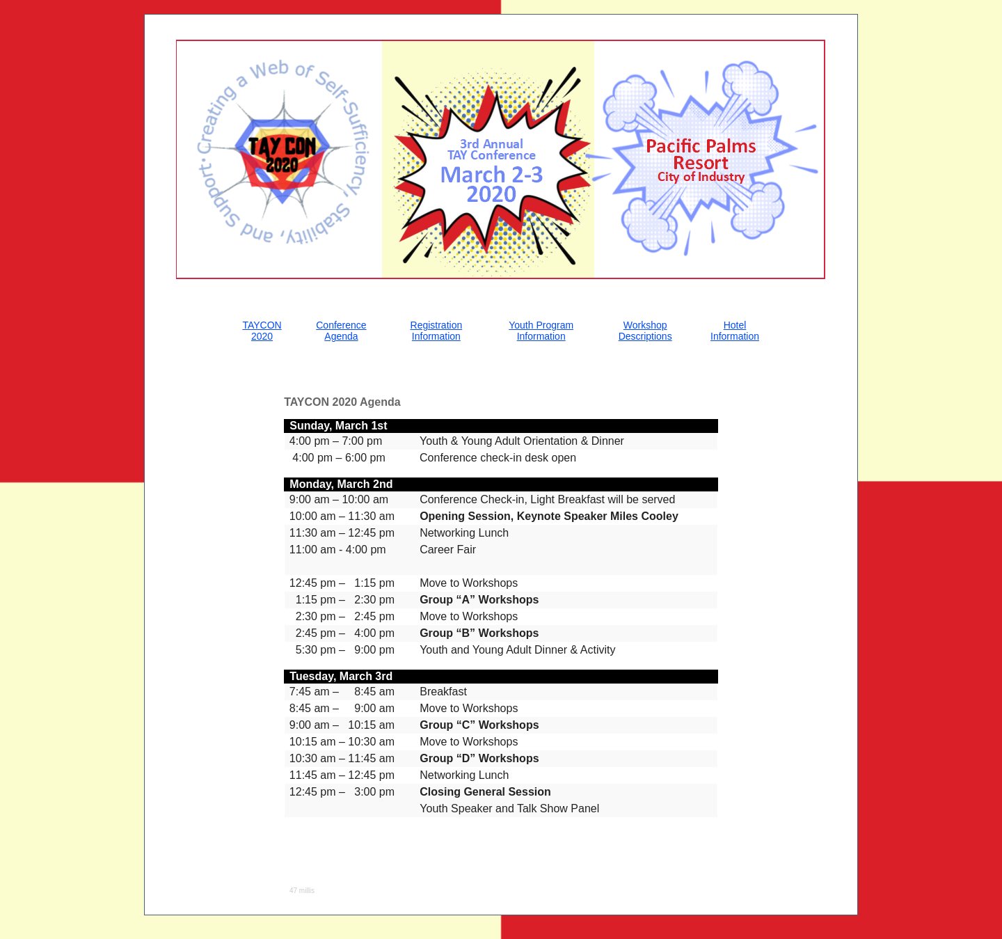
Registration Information (437, 330)
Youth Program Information (541, 330)
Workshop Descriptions (645, 330)
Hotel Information (734, 330)
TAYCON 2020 (261, 330)
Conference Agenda (341, 330)
